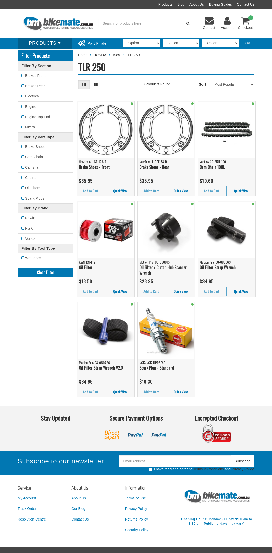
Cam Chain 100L (212, 167)
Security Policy (136, 530)
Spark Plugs (34, 198)
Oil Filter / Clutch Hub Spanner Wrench (163, 270)
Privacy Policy (242, 469)
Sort (202, 84)
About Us (196, 4)
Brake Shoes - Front (94, 167)
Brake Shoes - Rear (154, 167)
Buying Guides (220, 4)
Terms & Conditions (208, 469)
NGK (29, 228)
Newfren (31, 218)
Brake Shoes (35, 147)
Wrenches (33, 258)
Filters (30, 127)
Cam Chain (34, 157)
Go (247, 43)
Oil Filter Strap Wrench (218, 267)
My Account (27, 498)
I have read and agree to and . (201, 469)
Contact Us (245, 4)
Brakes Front (35, 76)
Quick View (120, 190)
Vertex (30, 239)
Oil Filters (32, 188)
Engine (30, 107)
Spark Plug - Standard (156, 368)
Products (165, 4)
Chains (30, 178)
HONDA (99, 55)
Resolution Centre (32, 519)
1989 (116, 55)
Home (82, 55)
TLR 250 (133, 55)
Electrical (32, 96)
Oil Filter (85, 267)
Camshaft (32, 167)
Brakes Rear (35, 86)
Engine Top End (37, 117)
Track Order (27, 509)
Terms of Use (135, 498)
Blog (180, 4)
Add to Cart (90, 190)
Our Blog (78, 509)
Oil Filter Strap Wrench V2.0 (101, 368)
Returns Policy (136, 519)
